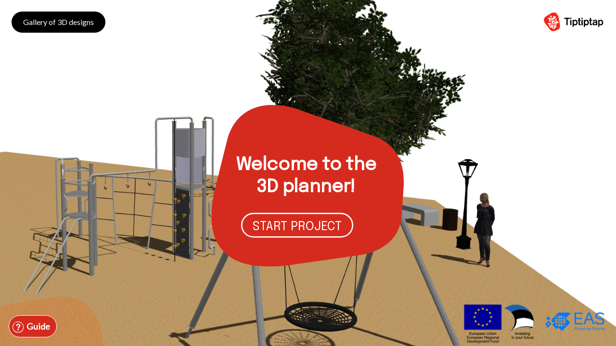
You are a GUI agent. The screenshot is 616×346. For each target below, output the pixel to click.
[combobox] (76, 313)
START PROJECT (297, 227)
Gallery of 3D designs (58, 21)
